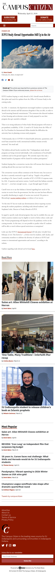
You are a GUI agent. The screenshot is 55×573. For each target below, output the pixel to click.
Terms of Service (9, 517)
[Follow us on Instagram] (10, 545)
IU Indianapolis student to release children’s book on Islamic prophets (26, 408)
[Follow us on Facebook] (7, 545)
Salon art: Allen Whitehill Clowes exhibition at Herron (27, 303)
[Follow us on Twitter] (3, 545)
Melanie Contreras (9, 413)
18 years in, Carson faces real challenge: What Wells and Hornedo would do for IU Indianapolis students (26, 459)
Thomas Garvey (8, 465)
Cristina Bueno (8, 361)
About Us (5, 512)
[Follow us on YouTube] (14, 545)
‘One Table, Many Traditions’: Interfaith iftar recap (26, 356)
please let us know (36, 90)
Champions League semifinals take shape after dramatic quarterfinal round (25, 485)
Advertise (6, 510)
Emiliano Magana (9, 490)
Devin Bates (7, 308)
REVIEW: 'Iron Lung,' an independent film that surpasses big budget (25, 445)
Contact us (6, 514)
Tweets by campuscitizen (12, 496)
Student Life (6, 31)
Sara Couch (8, 72)
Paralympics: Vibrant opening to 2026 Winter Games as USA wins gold (25, 473)
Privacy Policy (7, 519)
